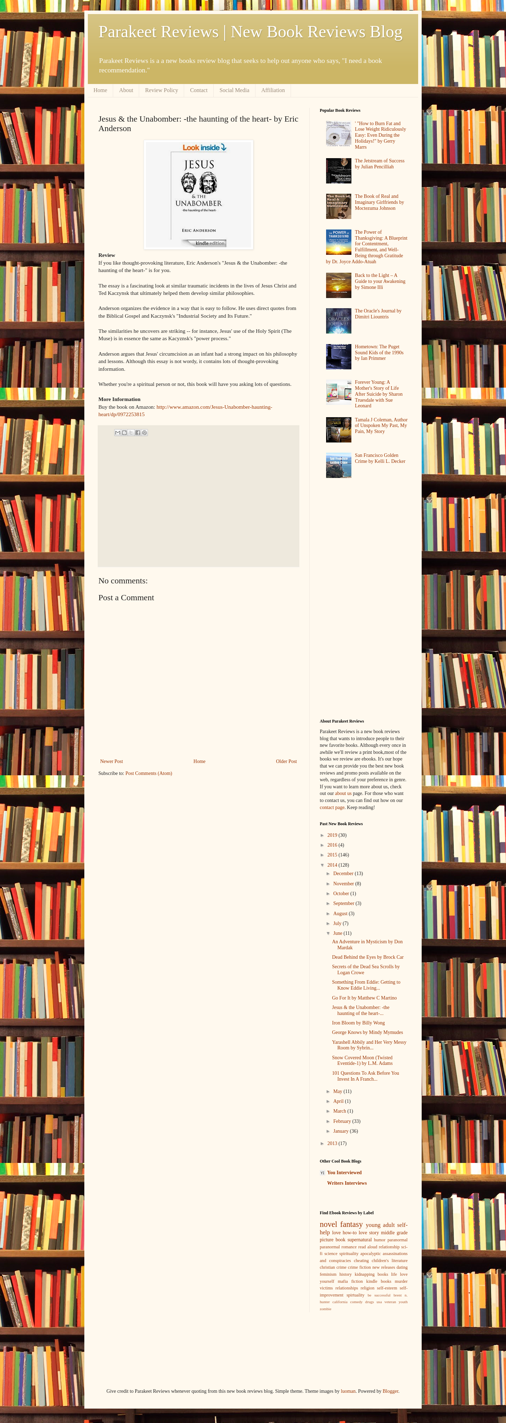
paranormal (398, 1239)
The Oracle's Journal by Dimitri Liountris (378, 313)
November (344, 883)
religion (367, 1288)
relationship (389, 1246)
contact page (332, 807)
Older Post (286, 761)
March (340, 1111)
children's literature (390, 1260)
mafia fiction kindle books (364, 1281)
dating (402, 1267)
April (339, 1101)
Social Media (234, 90)
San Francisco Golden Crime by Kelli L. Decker (380, 458)
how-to (350, 1232)
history (345, 1274)
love (336, 1232)
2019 (333, 835)
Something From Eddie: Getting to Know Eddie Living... (366, 985)
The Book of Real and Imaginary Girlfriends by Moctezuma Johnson (379, 202)
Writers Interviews (347, 1183)
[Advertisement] (196, 501)
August (341, 913)
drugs (369, 1302)
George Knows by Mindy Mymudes (367, 1032)
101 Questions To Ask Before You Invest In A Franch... (365, 1076)
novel (328, 1224)
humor (379, 1239)
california (340, 1302)
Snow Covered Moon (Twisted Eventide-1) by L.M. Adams (362, 1060)
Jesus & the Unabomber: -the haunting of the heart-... (360, 1010)
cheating (361, 1260)
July (338, 923)
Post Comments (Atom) (148, 773)
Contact (199, 90)
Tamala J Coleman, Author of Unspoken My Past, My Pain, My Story (381, 425)
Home (100, 90)
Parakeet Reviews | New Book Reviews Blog (250, 31)
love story (369, 1232)
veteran (390, 1302)
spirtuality (355, 1295)
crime (341, 1267)
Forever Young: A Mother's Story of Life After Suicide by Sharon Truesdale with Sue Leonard (379, 394)
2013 (333, 1143)
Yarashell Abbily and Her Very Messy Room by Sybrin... (369, 1045)
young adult (380, 1225)
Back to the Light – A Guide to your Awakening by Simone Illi (380, 281)
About (126, 90)
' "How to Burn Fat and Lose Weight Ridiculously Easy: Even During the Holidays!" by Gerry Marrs (380, 135)
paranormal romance (338, 1246)
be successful (379, 1295)
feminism (328, 1274)
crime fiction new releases (371, 1267)
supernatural (360, 1239)
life (394, 1274)
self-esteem (387, 1288)
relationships (347, 1288)
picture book (332, 1239)
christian (327, 1267)
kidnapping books (371, 1274)
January (341, 1131)
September (344, 903)
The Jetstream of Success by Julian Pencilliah (379, 163)
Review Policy (161, 90)
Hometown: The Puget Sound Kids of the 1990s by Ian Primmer (379, 352)
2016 (333, 845)
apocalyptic (371, 1253)
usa (379, 1302)
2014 (333, 865)
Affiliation (273, 90)
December (344, 873)
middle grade (394, 1232)
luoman (348, 1391)
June (338, 933)
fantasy (351, 1224)
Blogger (390, 1391)
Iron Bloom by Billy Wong (358, 1023)
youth (403, 1302)
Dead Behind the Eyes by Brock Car (368, 957)
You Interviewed (344, 1172)
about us (343, 793)
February (342, 1121)
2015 (333, 855)
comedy (356, 1302)
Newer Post (111, 761)
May (338, 1091)
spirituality (349, 1253)
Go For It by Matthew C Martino (364, 998)
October (341, 893)
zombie (325, 1309)
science (330, 1253)
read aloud (367, 1246)
